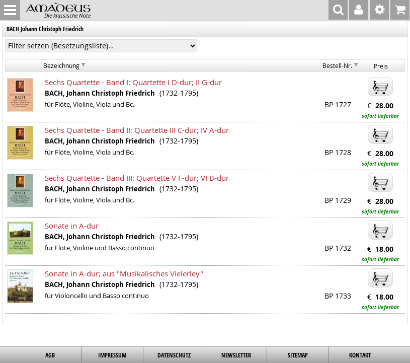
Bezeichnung (61, 65)
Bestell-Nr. (337, 65)
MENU (10, 10)
